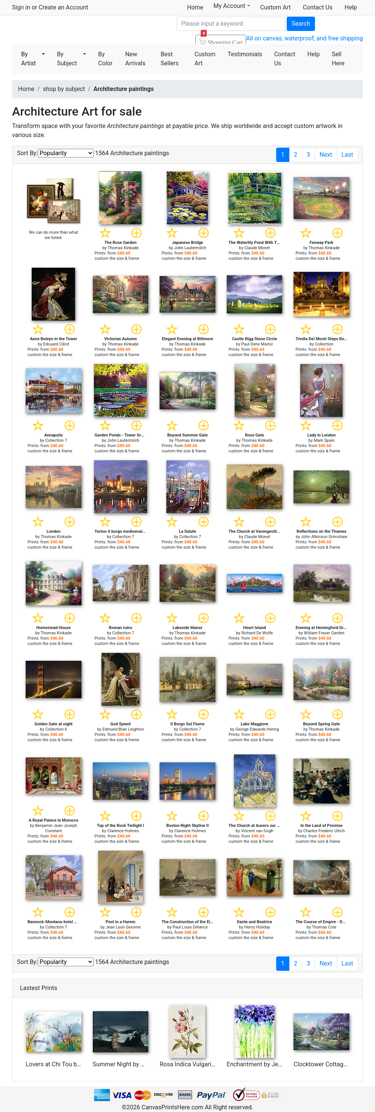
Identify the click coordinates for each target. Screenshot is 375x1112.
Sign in (21, 7)
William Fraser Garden (324, 633)
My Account (232, 5)
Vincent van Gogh (257, 830)
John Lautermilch (190, 247)
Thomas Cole (324, 927)
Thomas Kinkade (123, 247)
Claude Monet (257, 247)
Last (347, 154)
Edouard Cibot (56, 344)
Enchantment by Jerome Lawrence (273, 1064)
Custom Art (275, 7)
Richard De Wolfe (257, 633)
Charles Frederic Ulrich (324, 830)
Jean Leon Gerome (123, 927)
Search (301, 23)
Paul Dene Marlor (257, 344)
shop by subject (64, 89)
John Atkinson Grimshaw (324, 536)
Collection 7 (56, 440)
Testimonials (244, 54)
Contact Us (318, 7)
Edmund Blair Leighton (123, 729)
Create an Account (63, 7)
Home (195, 7)
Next (326, 154)
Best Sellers (170, 59)
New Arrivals (135, 59)
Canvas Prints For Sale (66, 30)
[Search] (231, 24)
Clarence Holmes (123, 830)
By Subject (67, 59)
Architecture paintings (124, 89)
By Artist (28, 59)
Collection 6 (56, 729)
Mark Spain (324, 440)
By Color (105, 59)
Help (350, 7)
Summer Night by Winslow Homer (138, 1064)
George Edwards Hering (257, 729)
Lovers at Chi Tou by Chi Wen (64, 1064)
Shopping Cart (222, 40)
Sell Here (338, 59)
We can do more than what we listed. (53, 235)
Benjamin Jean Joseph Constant (56, 828)
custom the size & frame (117, 258)
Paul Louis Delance (189, 927)
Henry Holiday (257, 927)
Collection (324, 344)
